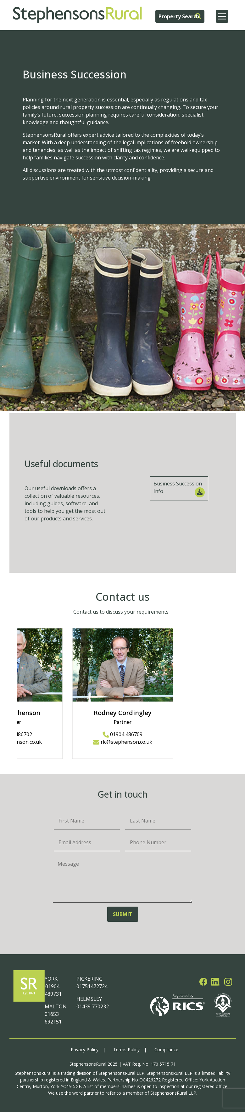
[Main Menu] (222, 16)
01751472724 (92, 986)
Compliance (166, 1049)
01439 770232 (92, 1006)
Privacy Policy (84, 1049)
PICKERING (89, 978)
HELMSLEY (89, 998)
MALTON (56, 1006)
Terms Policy (126, 1049)
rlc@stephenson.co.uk (122, 741)
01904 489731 (53, 990)
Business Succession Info (179, 488)
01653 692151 (53, 1018)
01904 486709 (122, 734)
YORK (51, 978)
